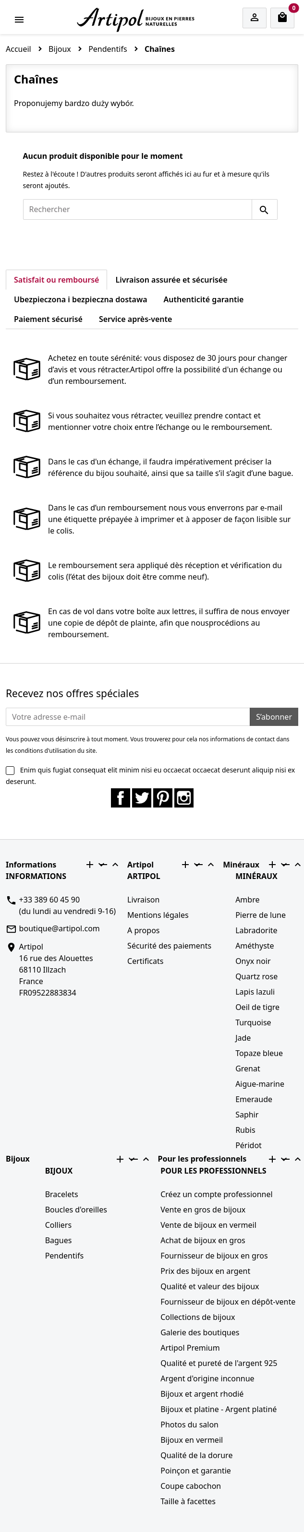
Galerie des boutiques (199, 1332)
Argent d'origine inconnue (207, 1378)
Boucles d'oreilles (76, 1209)
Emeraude (253, 1099)
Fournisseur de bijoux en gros (214, 1255)
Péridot (248, 1145)
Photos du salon (189, 1424)
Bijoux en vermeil (191, 1440)
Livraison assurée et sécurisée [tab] (171, 279)
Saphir (246, 1114)
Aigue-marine (259, 1084)
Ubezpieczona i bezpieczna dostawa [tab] (80, 299)
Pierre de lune (260, 915)
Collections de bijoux (197, 1317)
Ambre (247, 899)
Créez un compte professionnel (216, 1194)
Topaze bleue (259, 1053)
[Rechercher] (137, 209)
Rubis (245, 1130)
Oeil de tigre (257, 1007)
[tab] (188, 313)
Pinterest (162, 798)
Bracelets (61, 1194)
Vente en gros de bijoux (202, 1209)
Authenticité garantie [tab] (204, 299)
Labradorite (256, 930)
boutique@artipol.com (59, 928)
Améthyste (254, 945)
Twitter (141, 798)
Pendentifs (64, 1255)
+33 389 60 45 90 (49, 899)
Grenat (247, 1068)
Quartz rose (256, 976)
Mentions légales (158, 915)
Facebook (120, 798)
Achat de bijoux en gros (202, 1240)
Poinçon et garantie (195, 1470)
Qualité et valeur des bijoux (209, 1286)
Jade (243, 1038)
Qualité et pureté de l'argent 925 (218, 1363)
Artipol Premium (189, 1347)
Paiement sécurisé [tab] (48, 319)
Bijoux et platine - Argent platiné (218, 1409)
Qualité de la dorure (196, 1455)
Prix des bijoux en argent (205, 1271)
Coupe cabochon (190, 1486)
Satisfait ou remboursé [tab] (56, 279)
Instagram (184, 798)
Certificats (145, 961)
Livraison (143, 899)
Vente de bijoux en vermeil (208, 1225)
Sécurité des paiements (169, 945)
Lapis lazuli (255, 991)
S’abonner (274, 717)
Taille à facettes (188, 1501)
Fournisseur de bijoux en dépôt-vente (227, 1301)
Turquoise (253, 1022)
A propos (143, 930)
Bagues (58, 1240)
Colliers (58, 1225)
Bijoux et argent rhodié (201, 1394)
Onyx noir (252, 961)
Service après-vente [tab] (135, 319)
